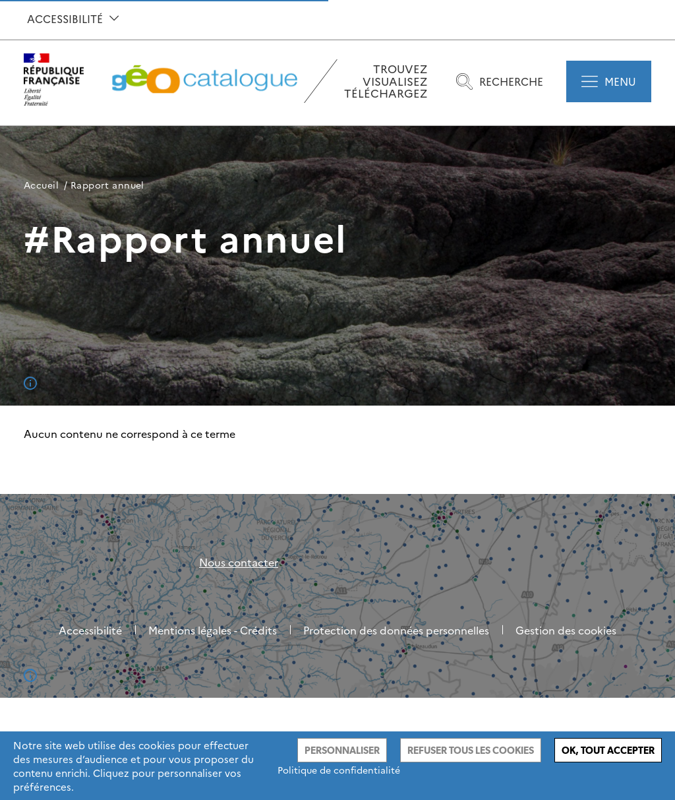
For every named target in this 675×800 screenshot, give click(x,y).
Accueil (41, 184)
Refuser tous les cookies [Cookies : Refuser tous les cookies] (470, 750)
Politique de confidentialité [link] (339, 769)
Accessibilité (73, 18)
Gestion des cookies (565, 630)
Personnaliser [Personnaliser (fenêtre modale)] (342, 750)
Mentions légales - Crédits (212, 630)
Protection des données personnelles (396, 630)
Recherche (499, 81)
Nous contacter (238, 562)
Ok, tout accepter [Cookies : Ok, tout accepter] (608, 750)
